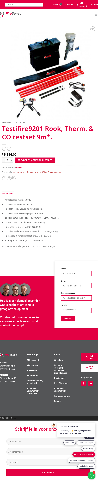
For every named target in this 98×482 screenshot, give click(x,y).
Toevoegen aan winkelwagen (35, 160)
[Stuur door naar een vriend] (9, 178)
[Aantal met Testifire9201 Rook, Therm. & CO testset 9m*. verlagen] (3, 160)
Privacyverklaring (62, 396)
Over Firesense (61, 383)
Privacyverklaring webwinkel (35, 381)
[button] (96, 15)
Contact (57, 401)
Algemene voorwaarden (60, 389)
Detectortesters (34, 172)
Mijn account (33, 360)
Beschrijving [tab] (8, 193)
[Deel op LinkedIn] (13, 178)
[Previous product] (9, 149)
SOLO (22, 122)
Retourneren (33, 375)
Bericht (64, 305)
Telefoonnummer (68, 293)
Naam (63, 269)
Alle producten (19, 172)
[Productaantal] (7, 160)
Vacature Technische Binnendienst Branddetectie (60, 369)
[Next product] (4, 149)
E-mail (63, 281)
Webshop (58, 360)
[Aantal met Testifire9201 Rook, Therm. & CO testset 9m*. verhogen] (11, 160)
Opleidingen (59, 378)
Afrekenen (69, 4)
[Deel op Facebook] (4, 178)
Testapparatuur (9, 122)
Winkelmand (32, 365)
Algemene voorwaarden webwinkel (33, 391)
